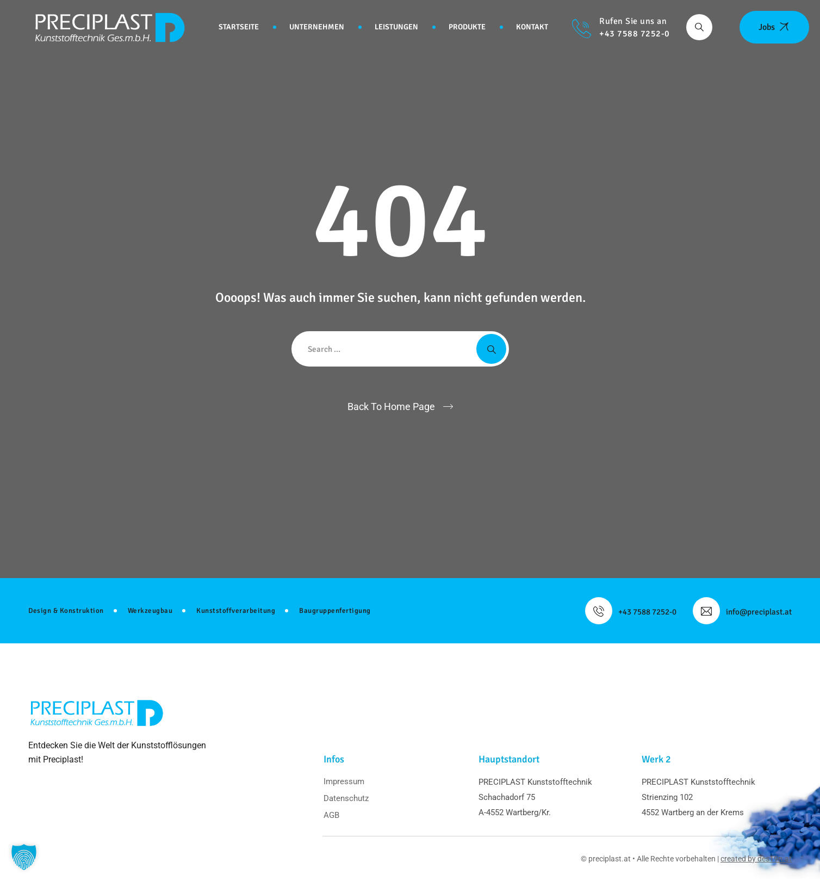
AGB (331, 815)
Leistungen (396, 27)
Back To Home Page (391, 406)
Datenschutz (346, 798)
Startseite (239, 27)
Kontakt (532, 27)
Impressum (344, 781)
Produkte (467, 27)
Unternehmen (316, 27)
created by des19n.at (756, 858)
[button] (24, 857)
